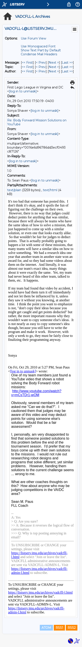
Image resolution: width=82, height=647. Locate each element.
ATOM (46, 628)
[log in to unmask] (23, 91)
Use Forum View (33, 38)
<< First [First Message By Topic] (27, 67)
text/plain (14, 190)
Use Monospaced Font (38, 46)
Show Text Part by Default (41, 50)
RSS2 (72, 628)
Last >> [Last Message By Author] (67, 71)
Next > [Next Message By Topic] (54, 67)
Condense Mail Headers (39, 54)
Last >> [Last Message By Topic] (67, 67)
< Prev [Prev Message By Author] (41, 71)
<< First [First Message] (27, 63)
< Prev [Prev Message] (41, 63)
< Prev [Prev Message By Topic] (41, 67)
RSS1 (59, 628)
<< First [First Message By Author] (27, 71)
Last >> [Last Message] (67, 63)
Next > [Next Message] (54, 63)
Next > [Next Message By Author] (54, 71)
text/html (50, 190)
